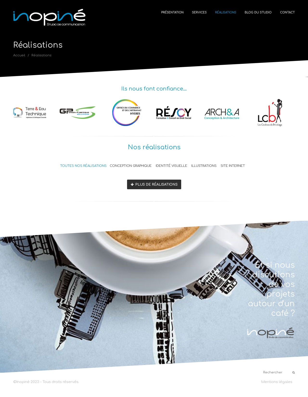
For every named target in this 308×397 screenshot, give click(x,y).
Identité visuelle (171, 166)
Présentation (172, 12)
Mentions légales (276, 382)
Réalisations (225, 12)
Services (199, 12)
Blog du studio (258, 12)
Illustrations (204, 166)
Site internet (233, 166)
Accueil (19, 55)
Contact (287, 12)
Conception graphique (131, 166)
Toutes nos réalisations (83, 166)
